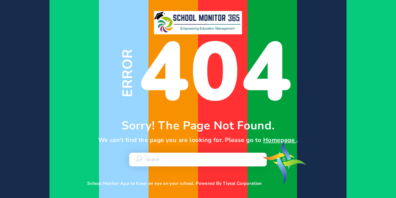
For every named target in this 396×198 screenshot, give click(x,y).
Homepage (279, 140)
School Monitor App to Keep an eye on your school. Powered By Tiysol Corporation (198, 183)
